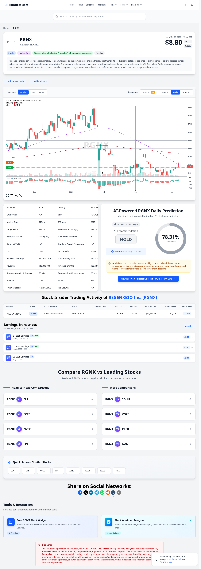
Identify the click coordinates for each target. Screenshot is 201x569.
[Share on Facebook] (80, 492)
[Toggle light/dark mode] (185, 4)
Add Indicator (39, 81)
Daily (175, 92)
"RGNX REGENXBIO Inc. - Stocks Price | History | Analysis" (107, 545)
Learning (136, 4)
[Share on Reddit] (108, 492)
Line (33, 92)
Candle (23, 92)
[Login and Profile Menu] (192, 4)
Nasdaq (99, 53)
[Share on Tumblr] (113, 492)
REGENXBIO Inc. (29, 44)
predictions (85, 548)
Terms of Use (166, 562)
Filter (124, 4)
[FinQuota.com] (16, 5)
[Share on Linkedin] (91, 492)
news (54, 548)
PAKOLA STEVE (13, 313)
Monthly (187, 92)
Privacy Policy (176, 559)
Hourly (165, 92)
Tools (113, 4)
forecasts (46, 548)
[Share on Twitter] (85, 492)
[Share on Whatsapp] (102, 492)
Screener (90, 4)
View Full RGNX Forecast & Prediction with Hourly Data (148, 278)
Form (187, 313)
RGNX (33, 313)
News (80, 4)
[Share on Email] (119, 492)
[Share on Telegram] (97, 492)
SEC (186, 337)
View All (189, 326)
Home (71, 4)
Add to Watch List (15, 81)
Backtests (102, 4)
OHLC (41, 92)
